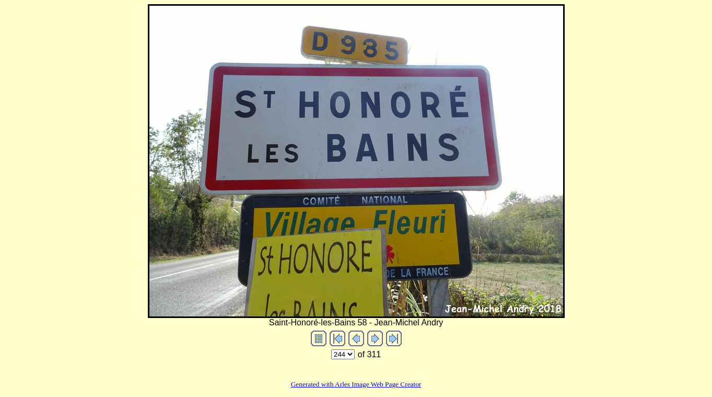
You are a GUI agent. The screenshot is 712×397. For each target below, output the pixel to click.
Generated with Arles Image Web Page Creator (356, 384)
